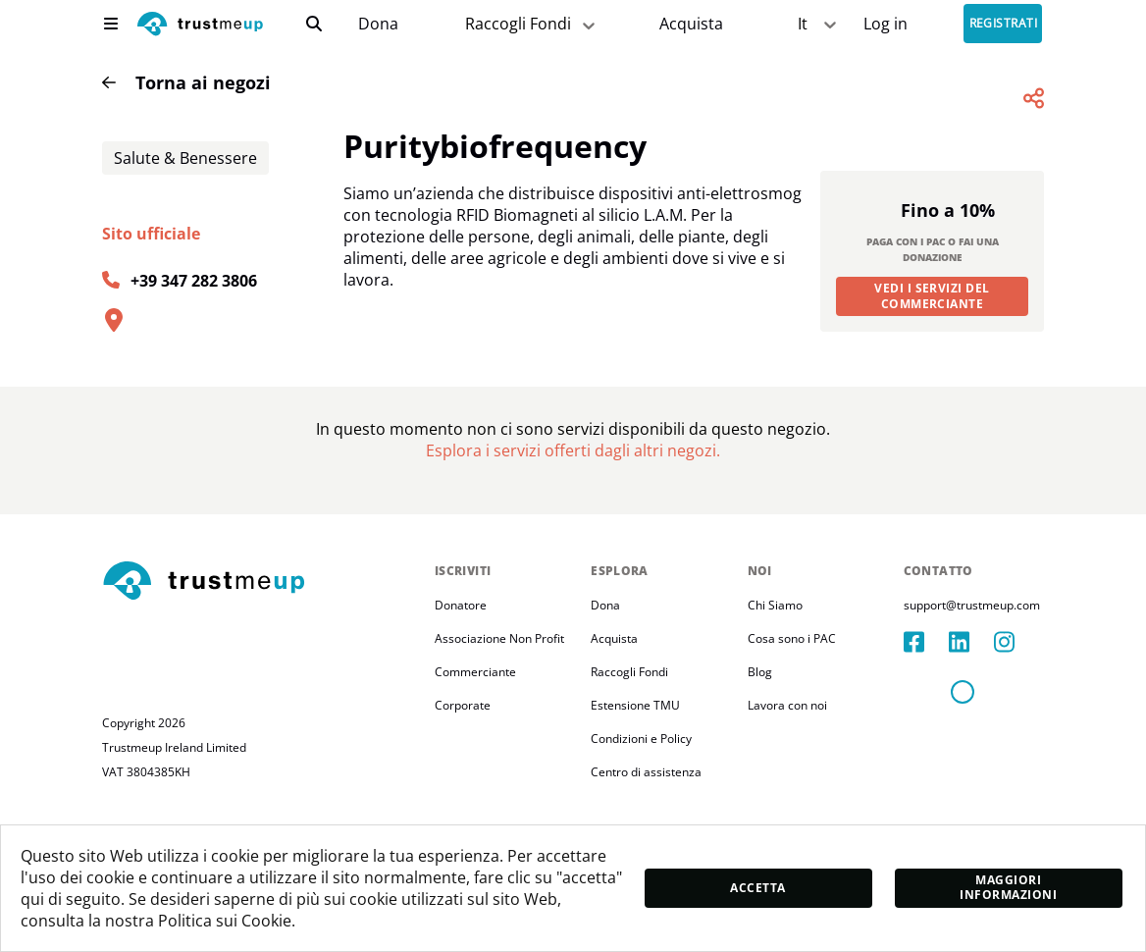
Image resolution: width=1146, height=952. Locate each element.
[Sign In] (885, 24)
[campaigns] (378, 24)
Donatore (461, 713)
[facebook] (926, 750)
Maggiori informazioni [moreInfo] (1008, 887)
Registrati (1003, 24)
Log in (885, 24)
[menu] (111, 23)
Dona (378, 24)
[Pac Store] (691, 24)
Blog (760, 779)
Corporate (463, 813)
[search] (314, 23)
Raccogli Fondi (629, 779)
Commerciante (475, 779)
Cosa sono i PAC (792, 746)
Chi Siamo (775, 713)
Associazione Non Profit (499, 746)
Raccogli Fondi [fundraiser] (532, 24)
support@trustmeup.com (972, 713)
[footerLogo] (260, 690)
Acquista (691, 24)
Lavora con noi (787, 813)
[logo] (200, 26)
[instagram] (1016, 750)
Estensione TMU (635, 813)
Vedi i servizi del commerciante (932, 404)
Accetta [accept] (757, 887)
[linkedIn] (971, 750)
